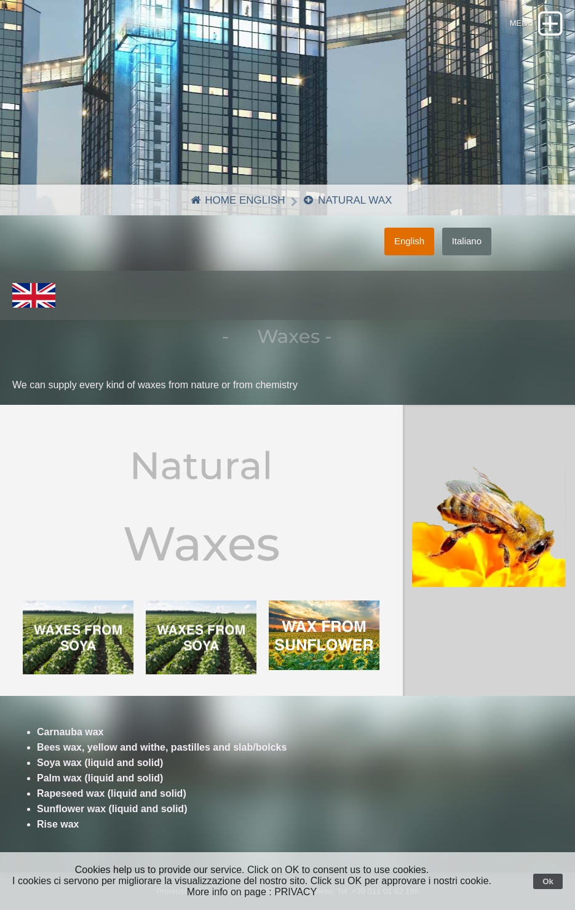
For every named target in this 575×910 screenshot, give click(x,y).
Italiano (467, 241)
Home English (237, 200)
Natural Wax (347, 200)
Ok (547, 881)
